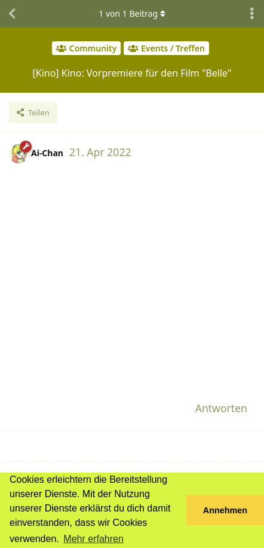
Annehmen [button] (225, 510)
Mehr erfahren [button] (93, 539)
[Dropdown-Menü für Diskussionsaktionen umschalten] (252, 14)
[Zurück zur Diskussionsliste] (12, 14)
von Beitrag (132, 13)
